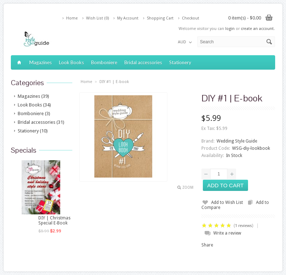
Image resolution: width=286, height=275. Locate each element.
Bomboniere (104, 62)
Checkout (190, 18)
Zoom (187, 187)
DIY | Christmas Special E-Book (54, 220)
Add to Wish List (227, 202)
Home (72, 18)
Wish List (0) (97, 18)
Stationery (180, 62)
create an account (257, 28)
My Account (127, 18)
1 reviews (243, 225)
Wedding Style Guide (237, 141)
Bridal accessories (143, 62)
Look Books (71, 62)
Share (207, 245)
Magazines (40, 62)
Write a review (227, 233)
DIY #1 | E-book (114, 81)
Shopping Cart (160, 18)
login (230, 28)
